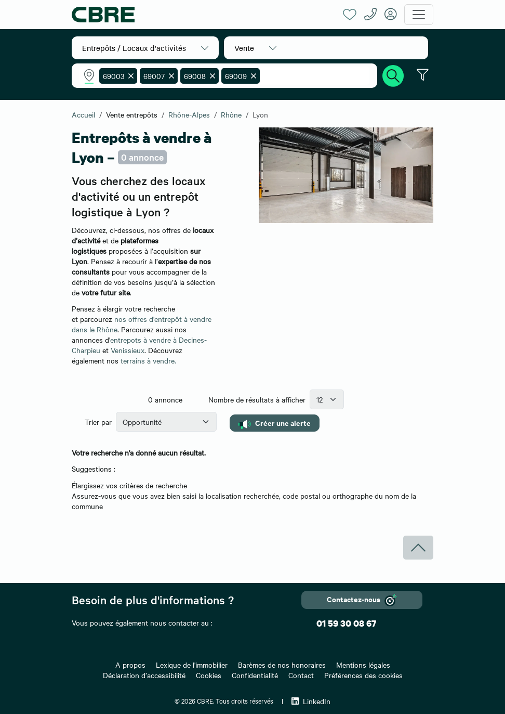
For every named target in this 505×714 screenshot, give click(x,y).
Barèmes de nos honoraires (282, 664)
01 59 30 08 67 (346, 623)
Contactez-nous (362, 599)
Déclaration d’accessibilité (144, 675)
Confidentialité (255, 675)
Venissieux (127, 350)
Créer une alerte (274, 423)
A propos (130, 664)
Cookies (208, 675)
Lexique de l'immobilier (192, 664)
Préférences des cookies (363, 675)
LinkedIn (310, 701)
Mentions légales (363, 664)
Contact (301, 675)
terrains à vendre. (148, 360)
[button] (145, 47)
